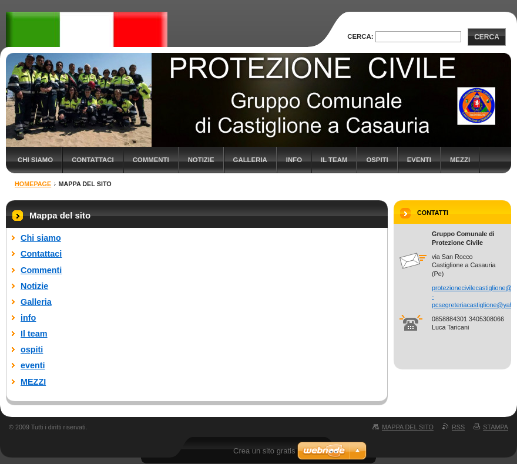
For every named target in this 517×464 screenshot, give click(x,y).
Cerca (486, 37)
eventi (419, 159)
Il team (334, 159)
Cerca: (360, 36)
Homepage (33, 183)
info (294, 159)
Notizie (201, 159)
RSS (458, 427)
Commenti (151, 159)
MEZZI (460, 159)
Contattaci (93, 159)
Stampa (495, 427)
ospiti (377, 159)
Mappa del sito (408, 427)
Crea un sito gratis (264, 450)
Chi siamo (35, 159)
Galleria (250, 159)
